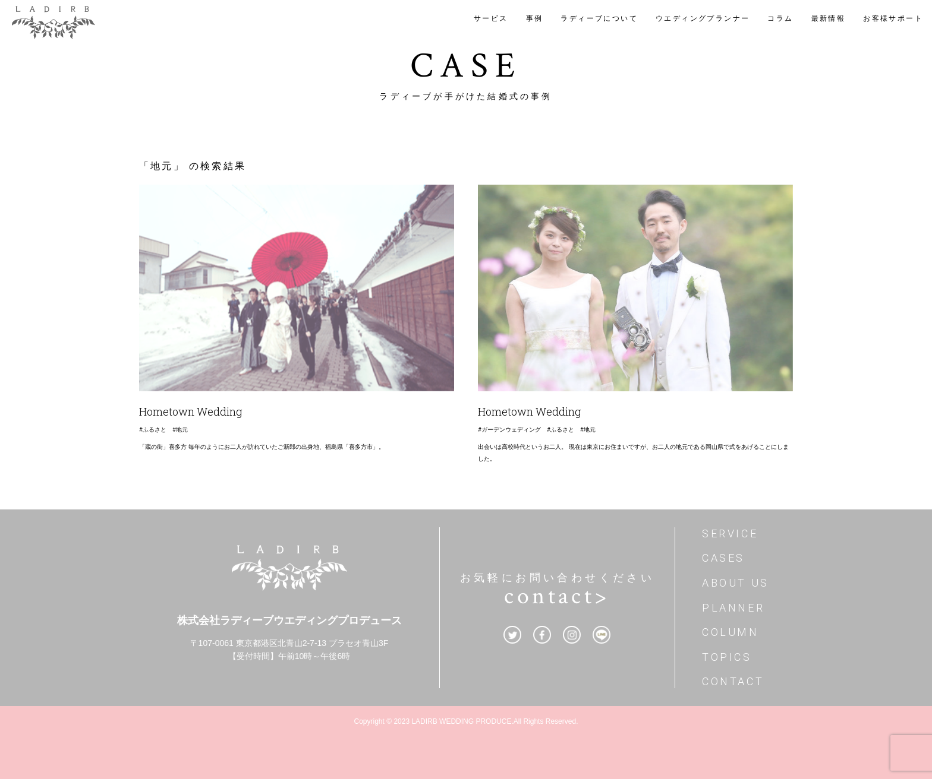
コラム (780, 18)
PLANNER (733, 607)
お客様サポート (893, 18)
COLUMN (730, 632)
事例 (534, 18)
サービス (491, 18)
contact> (557, 596)
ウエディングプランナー (703, 18)
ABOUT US (735, 583)
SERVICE (730, 533)
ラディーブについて (599, 18)
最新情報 (828, 18)
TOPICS (727, 657)
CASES (723, 558)
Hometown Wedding (191, 411)
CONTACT (733, 681)
